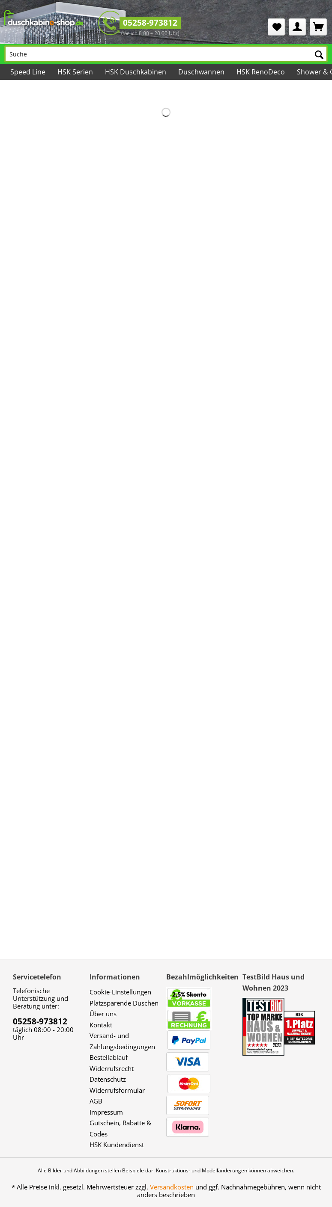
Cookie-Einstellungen (120, 992)
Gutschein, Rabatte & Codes (120, 1128)
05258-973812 (150, 22)
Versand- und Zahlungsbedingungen (122, 1041)
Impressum (106, 1112)
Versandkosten (172, 1187)
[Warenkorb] (318, 27)
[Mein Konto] (297, 27)
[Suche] (166, 53)
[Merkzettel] (276, 27)
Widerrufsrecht (112, 1068)
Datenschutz (108, 1079)
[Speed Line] (27, 72)
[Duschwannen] (201, 72)
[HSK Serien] (75, 72)
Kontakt (101, 1025)
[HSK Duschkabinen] (135, 72)
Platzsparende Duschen (124, 1003)
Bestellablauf (109, 1057)
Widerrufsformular (117, 1090)
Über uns (103, 1013)
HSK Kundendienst (117, 1144)
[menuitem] (276, 27)
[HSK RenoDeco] (260, 72)
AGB (96, 1101)
